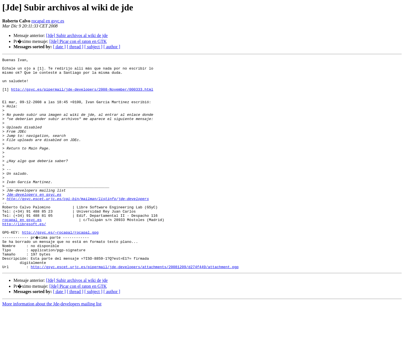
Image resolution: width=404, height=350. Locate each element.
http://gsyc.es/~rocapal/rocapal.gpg (60, 267)
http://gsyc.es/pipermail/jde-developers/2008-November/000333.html (82, 95)
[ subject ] (93, 46)
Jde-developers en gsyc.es (34, 222)
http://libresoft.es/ (24, 257)
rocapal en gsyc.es (47, 21)
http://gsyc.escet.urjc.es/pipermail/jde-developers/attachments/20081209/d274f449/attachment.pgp (134, 307)
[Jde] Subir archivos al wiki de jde (77, 35)
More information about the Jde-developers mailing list (52, 345)
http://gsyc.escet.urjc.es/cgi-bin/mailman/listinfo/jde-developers (78, 227)
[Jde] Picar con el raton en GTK (78, 41)
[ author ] (112, 46)
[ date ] (59, 46)
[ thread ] (75, 46)
